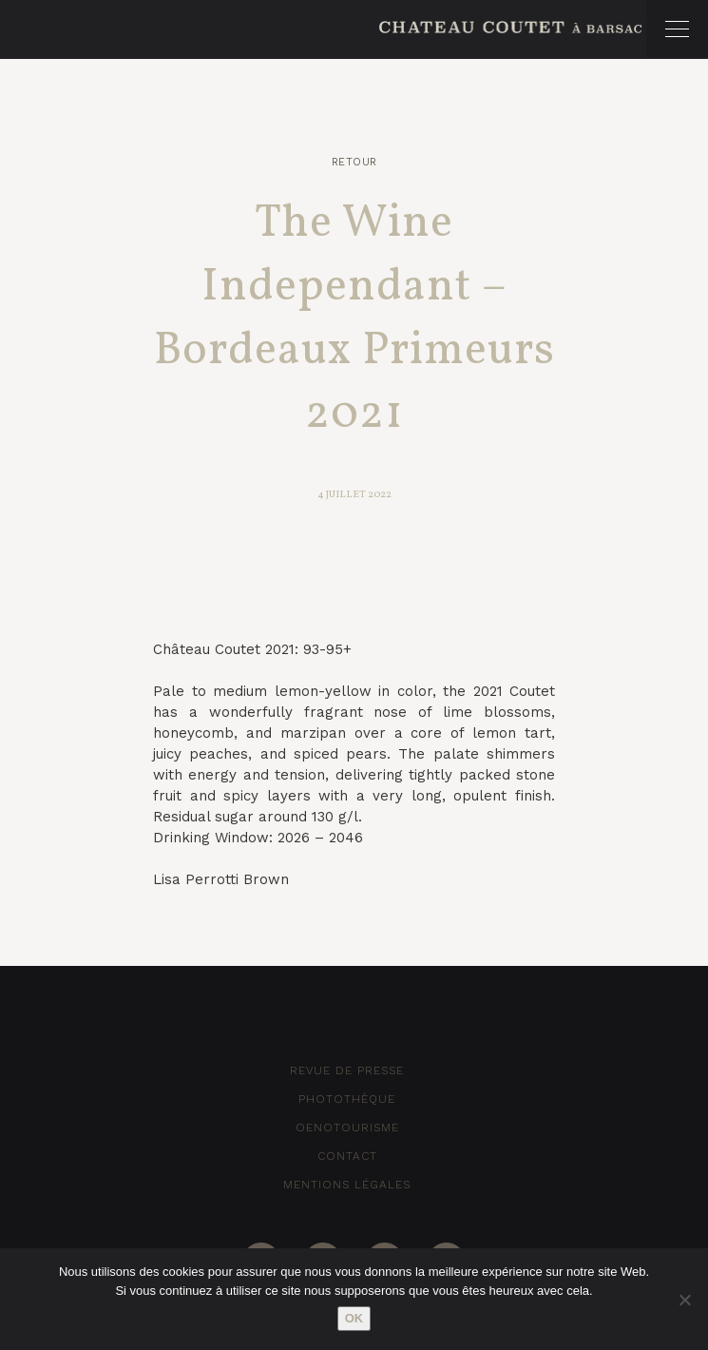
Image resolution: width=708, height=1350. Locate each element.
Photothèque (346, 1099)
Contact (347, 1156)
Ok (354, 1318)
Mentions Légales (347, 1184)
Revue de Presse (347, 1070)
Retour (354, 162)
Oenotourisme (347, 1127)
